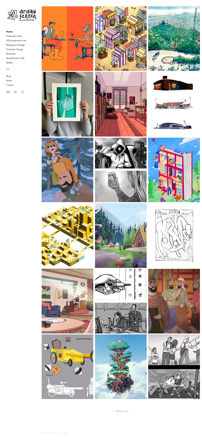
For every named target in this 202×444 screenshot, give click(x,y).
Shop (8, 76)
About (9, 80)
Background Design (15, 44)
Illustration (11, 53)
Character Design (14, 49)
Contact (9, 84)
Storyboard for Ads (15, 58)
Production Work (14, 36)
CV (7, 69)
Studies (9, 62)
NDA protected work (16, 40)
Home (9, 31)
